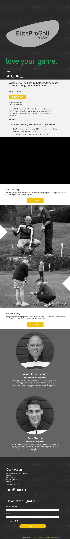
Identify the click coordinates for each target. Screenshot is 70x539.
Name (8, 514)
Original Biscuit (28, 537)
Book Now (17, 97)
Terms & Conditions (38, 537)
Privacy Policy (47, 537)
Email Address (11, 507)
